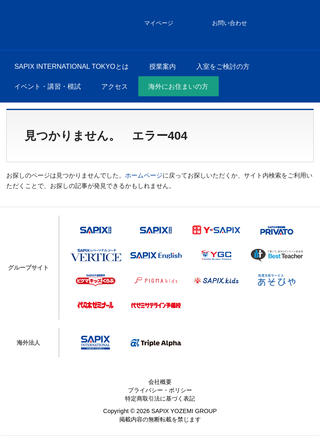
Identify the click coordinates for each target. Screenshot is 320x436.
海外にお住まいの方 (178, 86)
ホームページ (143, 175)
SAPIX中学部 (156, 230)
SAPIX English (156, 255)
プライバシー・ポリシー (160, 390)
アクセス (114, 86)
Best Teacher (277, 255)
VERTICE (96, 255)
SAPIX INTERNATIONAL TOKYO (29, 25)
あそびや (277, 280)
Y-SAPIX (216, 230)
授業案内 (162, 66)
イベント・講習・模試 (47, 86)
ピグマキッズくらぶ (96, 280)
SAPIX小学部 (96, 230)
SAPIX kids (216, 280)
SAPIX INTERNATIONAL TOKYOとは (71, 66)
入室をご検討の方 (223, 66)
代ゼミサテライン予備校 (156, 305)
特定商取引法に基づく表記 (160, 398)
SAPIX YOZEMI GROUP (184, 411)
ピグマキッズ (156, 280)
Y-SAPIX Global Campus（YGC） (216, 255)
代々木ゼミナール (96, 305)
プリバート (277, 230)
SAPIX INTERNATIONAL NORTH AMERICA (96, 342)
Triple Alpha (156, 342)
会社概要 (160, 381)
